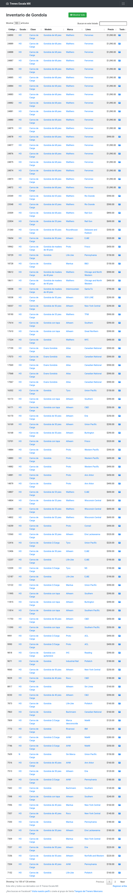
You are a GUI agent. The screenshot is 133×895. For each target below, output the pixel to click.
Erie (86, 416)
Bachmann (71, 712)
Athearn (69, 238)
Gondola (47, 255)
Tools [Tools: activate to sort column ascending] (122, 29)
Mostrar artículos (17, 23)
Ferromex (89, 35)
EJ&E (87, 238)
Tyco (68, 390)
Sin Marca (70, 754)
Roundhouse (72, 230)
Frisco (87, 246)
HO (20, 35)
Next (122, 882)
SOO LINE (89, 297)
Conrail (88, 526)
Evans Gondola (50, 348)
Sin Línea (89, 686)
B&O (87, 263)
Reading (88, 653)
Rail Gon (88, 213)
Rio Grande (90, 196)
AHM (68, 737)
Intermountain (72, 289)
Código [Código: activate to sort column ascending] (11, 29)
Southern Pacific (92, 610)
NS (86, 568)
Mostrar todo (77, 15)
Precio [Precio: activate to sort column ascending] (111, 29)
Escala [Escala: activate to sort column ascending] (23, 29)
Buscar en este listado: (102, 24)
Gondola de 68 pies (52, 35)
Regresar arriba (120, 886)
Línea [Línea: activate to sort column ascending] (88, 29)
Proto (68, 246)
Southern (89, 323)
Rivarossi (70, 729)
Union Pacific (91, 390)
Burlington (89, 433)
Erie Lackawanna (92, 534)
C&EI (87, 407)
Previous (100, 882)
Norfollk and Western (94, 856)
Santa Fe (89, 289)
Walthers (70, 35)
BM (86, 729)
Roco (68, 678)
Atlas (68, 348)
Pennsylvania (91, 255)
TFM (87, 314)
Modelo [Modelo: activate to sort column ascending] (48, 29)
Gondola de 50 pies (52, 230)
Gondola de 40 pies (52, 678)
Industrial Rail (72, 661)
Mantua (69, 263)
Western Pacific (92, 449)
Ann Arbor (89, 475)
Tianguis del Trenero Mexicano (88, 891)
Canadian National (93, 348)
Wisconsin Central (93, 500)
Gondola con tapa (52, 323)
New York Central (92, 306)
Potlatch (88, 661)
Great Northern (91, 331)
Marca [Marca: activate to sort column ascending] (70, 29)
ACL (86, 636)
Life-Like (70, 255)
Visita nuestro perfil (41, 891)
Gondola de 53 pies (52, 221)
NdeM (87, 720)
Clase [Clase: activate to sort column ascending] (33, 29)
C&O (87, 695)
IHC (67, 653)
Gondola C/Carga (52, 543)
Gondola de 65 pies (52, 196)
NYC (87, 340)
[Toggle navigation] (123, 3)
